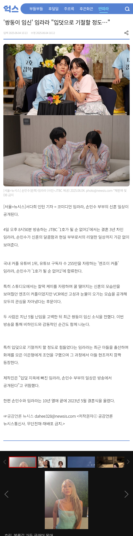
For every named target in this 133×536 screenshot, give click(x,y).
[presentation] (4, 462)
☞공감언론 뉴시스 (18, 416)
